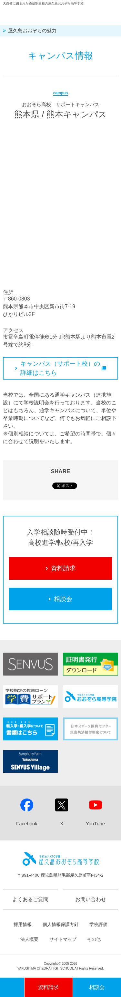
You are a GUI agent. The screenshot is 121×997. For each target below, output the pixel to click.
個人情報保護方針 (61, 924)
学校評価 (98, 924)
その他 (94, 939)
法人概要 (29, 939)
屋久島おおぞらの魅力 (32, 30)
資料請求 (60, 568)
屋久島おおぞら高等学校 (53, 14)
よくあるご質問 (30, 899)
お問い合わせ (90, 899)
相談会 (61, 598)
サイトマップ (62, 939)
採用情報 (23, 924)
